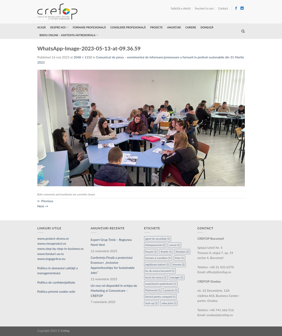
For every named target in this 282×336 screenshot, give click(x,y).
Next (42, 206)
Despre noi (59, 27)
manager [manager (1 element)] (176, 277)
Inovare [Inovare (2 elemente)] (179, 264)
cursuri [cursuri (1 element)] (174, 245)
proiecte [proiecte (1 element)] (171, 290)
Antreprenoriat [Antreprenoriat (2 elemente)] (155, 245)
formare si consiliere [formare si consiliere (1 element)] (158, 258)
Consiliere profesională (128, 27)
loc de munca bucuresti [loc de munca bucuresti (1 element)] (159, 270)
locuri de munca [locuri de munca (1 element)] (156, 277)
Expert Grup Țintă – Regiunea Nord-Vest (111, 242)
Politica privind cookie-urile (56, 291)
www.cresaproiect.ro (51, 243)
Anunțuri (174, 27)
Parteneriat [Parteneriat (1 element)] (153, 290)
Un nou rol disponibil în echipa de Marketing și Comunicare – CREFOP (114, 290)
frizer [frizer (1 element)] (179, 258)
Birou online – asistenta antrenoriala (69, 35)
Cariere (190, 27)
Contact (223, 8)
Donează (207, 27)
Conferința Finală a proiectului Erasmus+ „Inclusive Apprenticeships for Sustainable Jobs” (113, 265)
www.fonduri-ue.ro (50, 254)
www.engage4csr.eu (51, 259)
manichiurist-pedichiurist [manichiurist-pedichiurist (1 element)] (160, 283)
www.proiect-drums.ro (53, 238)
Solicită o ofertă (181, 8)
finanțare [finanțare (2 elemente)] (182, 251)
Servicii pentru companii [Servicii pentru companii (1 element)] (160, 296)
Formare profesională (89, 27)
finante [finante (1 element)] (166, 251)
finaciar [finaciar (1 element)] (151, 251)
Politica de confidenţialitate (56, 282)
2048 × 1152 (83, 57)
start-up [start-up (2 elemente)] (151, 303)
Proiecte (156, 27)
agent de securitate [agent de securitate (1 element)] (157, 238)
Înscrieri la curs (204, 8)
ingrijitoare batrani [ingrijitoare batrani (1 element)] (157, 264)
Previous (45, 201)
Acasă (41, 27)
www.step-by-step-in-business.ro (60, 248)
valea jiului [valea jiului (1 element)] (168, 303)
